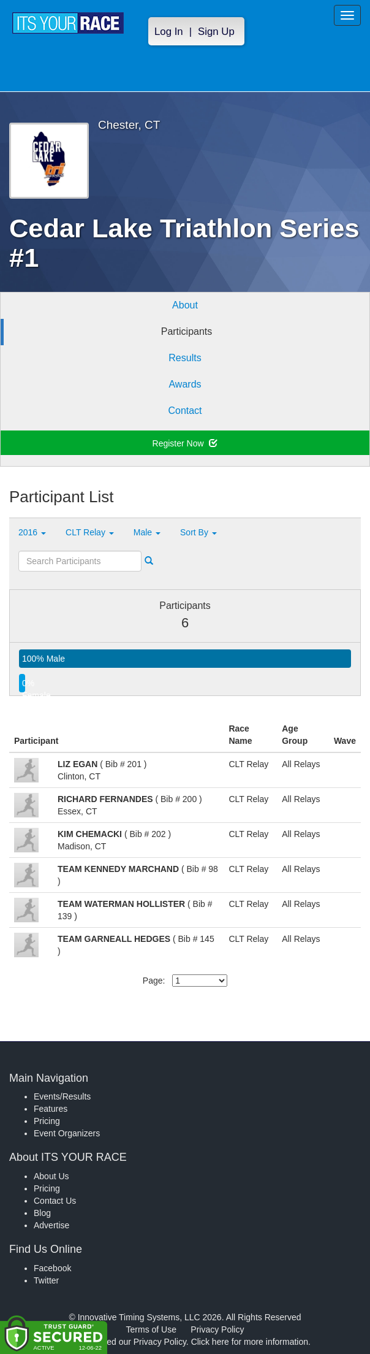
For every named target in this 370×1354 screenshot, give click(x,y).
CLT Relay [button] (90, 532)
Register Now (185, 443)
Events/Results (62, 1096)
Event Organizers (67, 1133)
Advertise (51, 1225)
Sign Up (216, 31)
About (185, 305)
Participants (187, 331)
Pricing (47, 1121)
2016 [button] (32, 532)
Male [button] (147, 532)
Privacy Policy (217, 1329)
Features (50, 1109)
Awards (184, 384)
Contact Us (55, 1201)
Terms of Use (151, 1329)
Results (184, 358)
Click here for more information (249, 1342)
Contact (185, 410)
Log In (168, 31)
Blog (42, 1213)
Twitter (46, 1280)
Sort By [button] (198, 532)
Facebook (52, 1268)
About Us (51, 1176)
